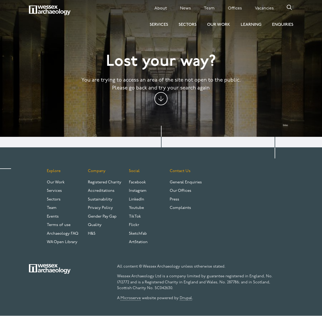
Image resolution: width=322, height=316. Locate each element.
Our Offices (180, 191)
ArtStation (138, 242)
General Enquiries (186, 182)
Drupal (186, 298)
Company (96, 171)
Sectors (188, 25)
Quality (95, 225)
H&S (91, 234)
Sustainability (100, 200)
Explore (54, 171)
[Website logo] (49, 10)
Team (209, 8)
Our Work (218, 25)
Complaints (180, 208)
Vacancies (264, 8)
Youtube (136, 208)
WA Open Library (62, 242)
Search (289, 7)
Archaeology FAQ (62, 234)
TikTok (135, 217)
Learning (251, 25)
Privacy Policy (100, 208)
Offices (235, 8)
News (185, 8)
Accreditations (101, 191)
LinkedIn (136, 200)
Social (134, 171)
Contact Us (180, 171)
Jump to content (161, 98)
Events (53, 217)
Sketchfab (138, 234)
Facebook (137, 182)
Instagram (138, 191)
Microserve (130, 298)
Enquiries (282, 25)
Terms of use (59, 225)
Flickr (134, 225)
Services (159, 25)
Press (174, 200)
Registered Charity (104, 182)
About (160, 8)
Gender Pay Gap (102, 217)
